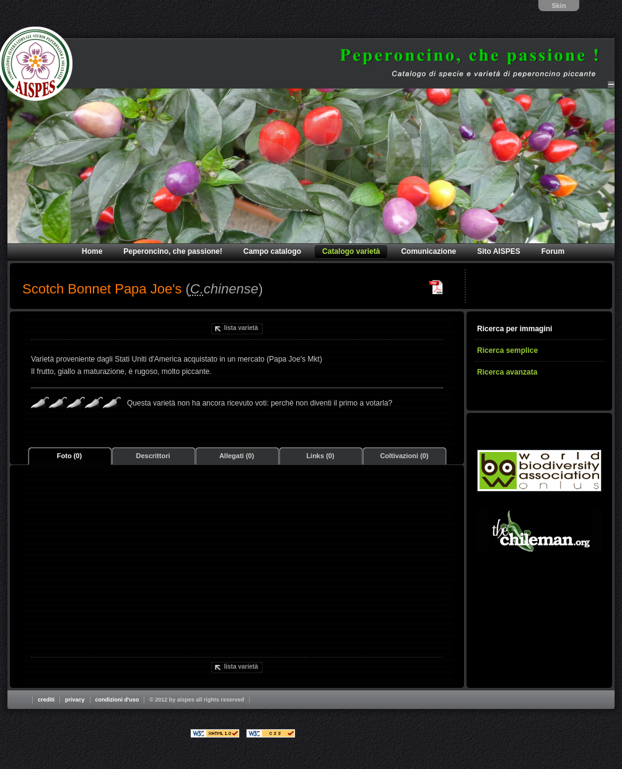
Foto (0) (69, 455)
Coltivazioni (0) (404, 455)
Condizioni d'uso (117, 700)
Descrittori (153, 455)
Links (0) (320, 455)
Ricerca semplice (507, 350)
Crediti (46, 700)
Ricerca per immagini (514, 328)
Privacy (75, 700)
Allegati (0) (236, 455)
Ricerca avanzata (507, 372)
